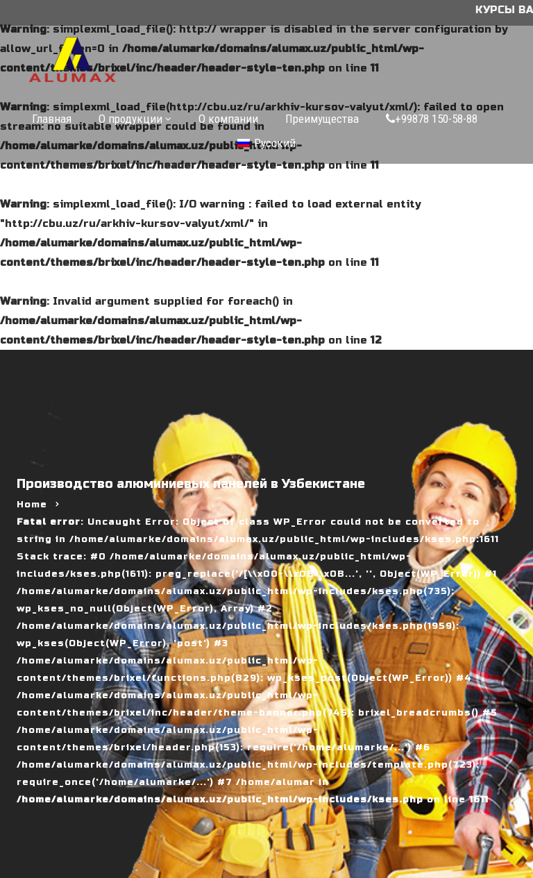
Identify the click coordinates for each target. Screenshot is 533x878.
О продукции (130, 119)
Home (32, 504)
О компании (228, 119)
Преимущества (322, 119)
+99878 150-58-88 (431, 119)
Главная (51, 119)
